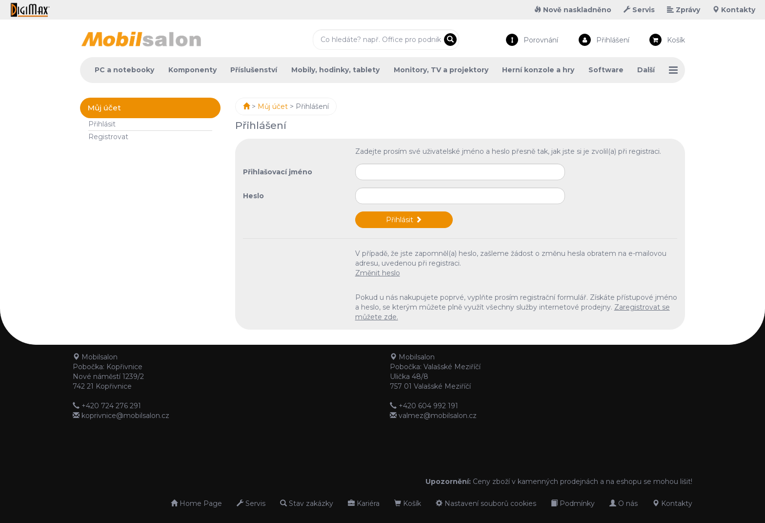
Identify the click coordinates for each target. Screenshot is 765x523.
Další (646, 69)
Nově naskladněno (572, 9)
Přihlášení (612, 40)
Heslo (253, 195)
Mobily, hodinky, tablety (335, 69)
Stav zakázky (306, 503)
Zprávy (683, 9)
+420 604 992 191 (428, 405)
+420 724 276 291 (111, 405)
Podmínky (573, 503)
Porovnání (540, 40)
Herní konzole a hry (538, 69)
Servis (639, 9)
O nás (623, 503)
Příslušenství (253, 69)
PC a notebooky (124, 69)
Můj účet (273, 106)
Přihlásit (102, 124)
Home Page (196, 503)
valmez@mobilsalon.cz (438, 415)
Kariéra (364, 503)
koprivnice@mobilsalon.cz (125, 415)
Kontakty (733, 9)
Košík (676, 40)
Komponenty (192, 69)
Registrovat (108, 136)
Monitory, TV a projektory (441, 69)
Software (606, 69)
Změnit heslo (377, 273)
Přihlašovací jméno (277, 171)
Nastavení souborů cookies (486, 503)
